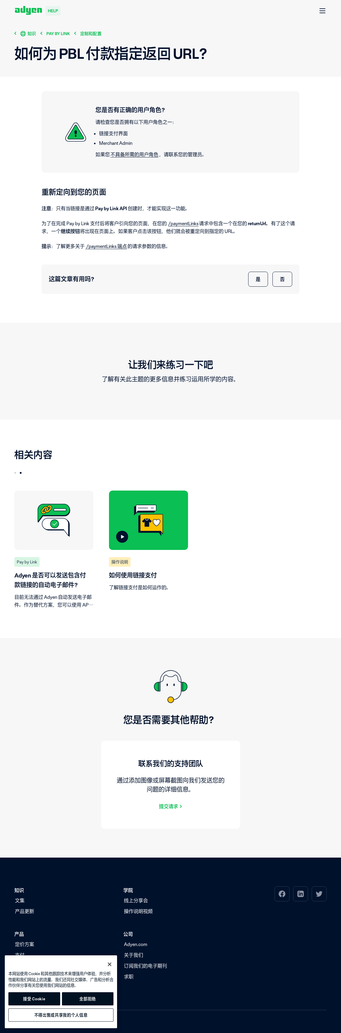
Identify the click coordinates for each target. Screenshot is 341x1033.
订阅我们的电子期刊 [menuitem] (145, 966)
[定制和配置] (91, 33)
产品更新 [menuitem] (24, 911)
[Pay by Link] (58, 33)
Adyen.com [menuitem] (135, 944)
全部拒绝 (87, 998)
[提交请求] (170, 806)
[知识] (28, 33)
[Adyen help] (37, 10)
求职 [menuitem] (129, 977)
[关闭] (109, 964)
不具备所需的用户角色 (134, 154)
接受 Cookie (34, 998)
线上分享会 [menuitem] (136, 900)
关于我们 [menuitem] (133, 955)
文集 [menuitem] (20, 900)
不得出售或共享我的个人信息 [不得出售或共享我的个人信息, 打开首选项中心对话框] (61, 1015)
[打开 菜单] (322, 11)
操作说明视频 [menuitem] (138, 911)
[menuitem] (282, 893)
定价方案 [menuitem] (24, 944)
